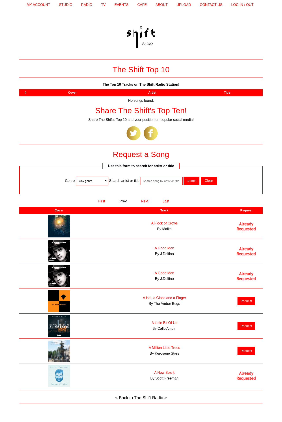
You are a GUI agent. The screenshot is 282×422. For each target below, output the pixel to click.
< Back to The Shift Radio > (141, 397)
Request (246, 301)
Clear (209, 181)
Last (166, 201)
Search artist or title (124, 181)
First (101, 201)
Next (144, 201)
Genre (70, 181)
